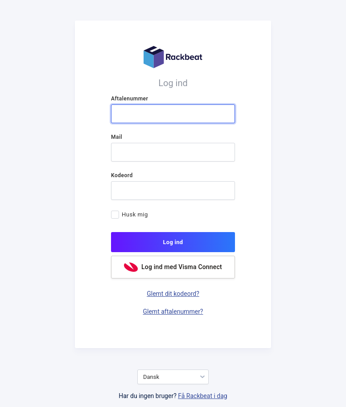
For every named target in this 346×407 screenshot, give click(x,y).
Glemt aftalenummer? (173, 311)
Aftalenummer (129, 99)
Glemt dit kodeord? (173, 293)
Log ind (173, 242)
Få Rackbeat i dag (202, 395)
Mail (116, 137)
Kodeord (122, 175)
